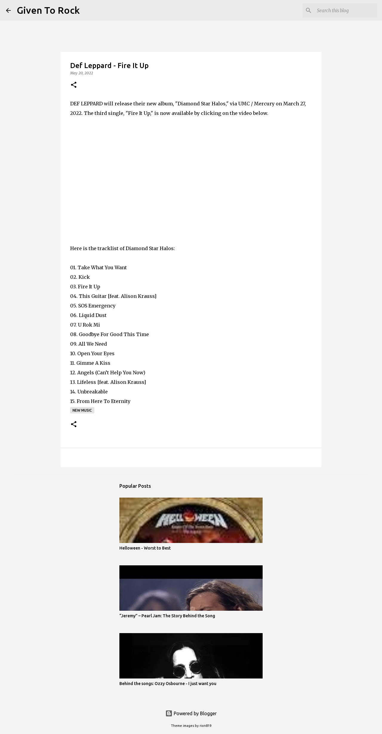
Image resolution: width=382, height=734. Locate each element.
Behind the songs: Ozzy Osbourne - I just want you (167, 683)
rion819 (205, 725)
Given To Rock (48, 10)
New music (82, 410)
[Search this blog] (346, 10)
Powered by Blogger (191, 713)
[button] (73, 85)
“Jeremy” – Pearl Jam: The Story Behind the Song (167, 615)
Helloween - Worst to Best (145, 548)
